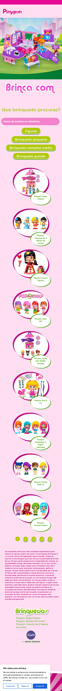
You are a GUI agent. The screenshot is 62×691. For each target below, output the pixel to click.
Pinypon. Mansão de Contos (30, 621)
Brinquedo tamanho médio (31, 148)
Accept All (40, 686)
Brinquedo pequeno (31, 139)
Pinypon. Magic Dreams (28, 618)
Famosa (31, 639)
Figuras (31, 131)
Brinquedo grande (31, 156)
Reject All (25, 686)
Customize (10, 686)
